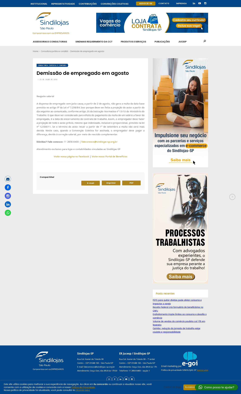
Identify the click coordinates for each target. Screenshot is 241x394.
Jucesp (182, 41)
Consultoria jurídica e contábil (54, 51)
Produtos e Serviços (133, 41)
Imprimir (111, 183)
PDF (131, 183)
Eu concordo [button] (191, 387)
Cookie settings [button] (172, 387)
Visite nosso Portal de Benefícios (109, 156)
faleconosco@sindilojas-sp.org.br (99, 141)
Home (35, 51)
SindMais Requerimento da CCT (93, 41)
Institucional (39, 3)
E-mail (90, 183)
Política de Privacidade (83, 387)
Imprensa (181, 3)
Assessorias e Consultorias (50, 41)
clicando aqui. (82, 390)
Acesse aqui (202, 370)
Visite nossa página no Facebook (71, 156)
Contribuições (88, 3)
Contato (163, 3)
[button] (216, 387)
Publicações (162, 41)
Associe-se (145, 3)
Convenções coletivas (114, 3)
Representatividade (63, 3)
